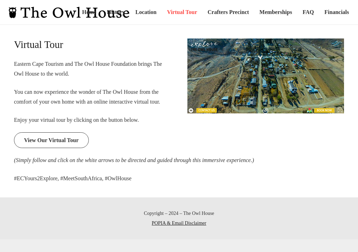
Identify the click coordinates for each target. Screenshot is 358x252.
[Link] (69, 12)
